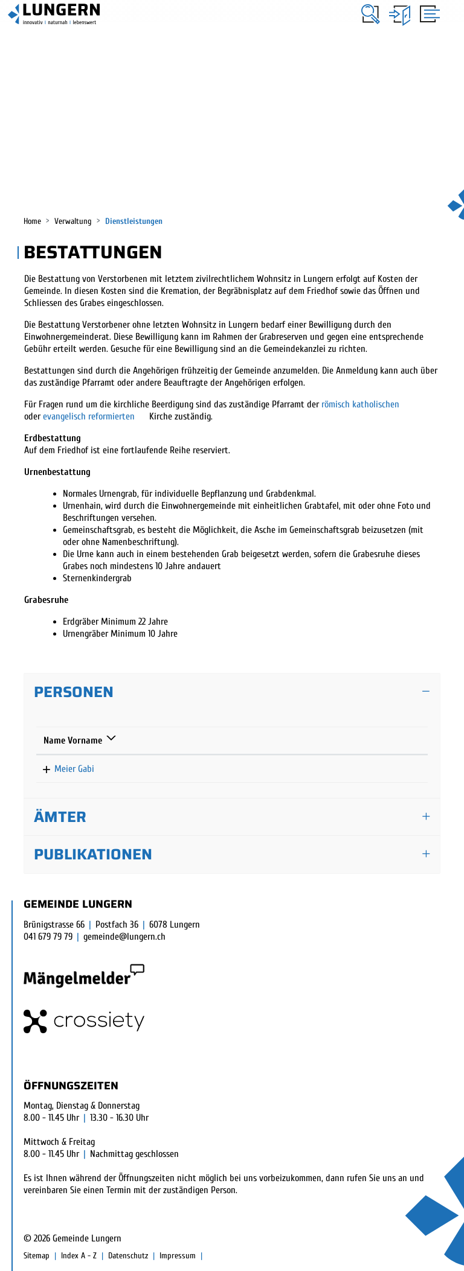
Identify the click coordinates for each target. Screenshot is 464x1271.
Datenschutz (128, 1255)
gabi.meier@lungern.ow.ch (354, 768)
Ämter (60, 817)
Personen (74, 692)
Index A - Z (79, 1255)
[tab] (232, 692)
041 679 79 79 (48, 936)
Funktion (158, 740)
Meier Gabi (63, 768)
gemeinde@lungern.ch (124, 936)
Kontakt (321, 740)
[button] (370, 14)
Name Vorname (73, 740)
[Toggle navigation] (428, 13)
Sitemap (37, 1255)
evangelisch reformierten (90, 416)
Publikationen (93, 854)
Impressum (178, 1255)
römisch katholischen (360, 404)
